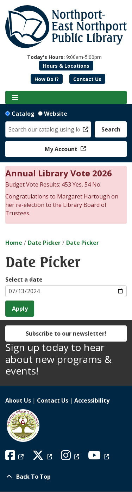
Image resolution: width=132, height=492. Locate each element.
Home (13, 243)
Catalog (23, 113)
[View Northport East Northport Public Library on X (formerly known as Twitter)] (43, 457)
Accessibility (91, 400)
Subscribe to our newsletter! (66, 333)
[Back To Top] (66, 476)
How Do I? (46, 79)
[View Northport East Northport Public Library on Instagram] (71, 457)
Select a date (24, 279)
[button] (64, 57)
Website (55, 113)
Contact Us (87, 79)
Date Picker (44, 243)
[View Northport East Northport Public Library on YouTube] (99, 457)
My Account (62, 149)
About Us (18, 400)
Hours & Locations (66, 65)
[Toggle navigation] (15, 97)
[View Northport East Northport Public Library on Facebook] (15, 457)
